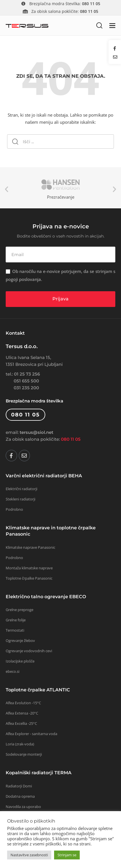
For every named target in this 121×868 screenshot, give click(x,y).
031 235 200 (26, 387)
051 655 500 (26, 381)
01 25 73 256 (27, 374)
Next (114, 189)
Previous (6, 189)
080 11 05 (71, 439)
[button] (99, 25)
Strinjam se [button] (67, 854)
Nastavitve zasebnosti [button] (29, 854)
